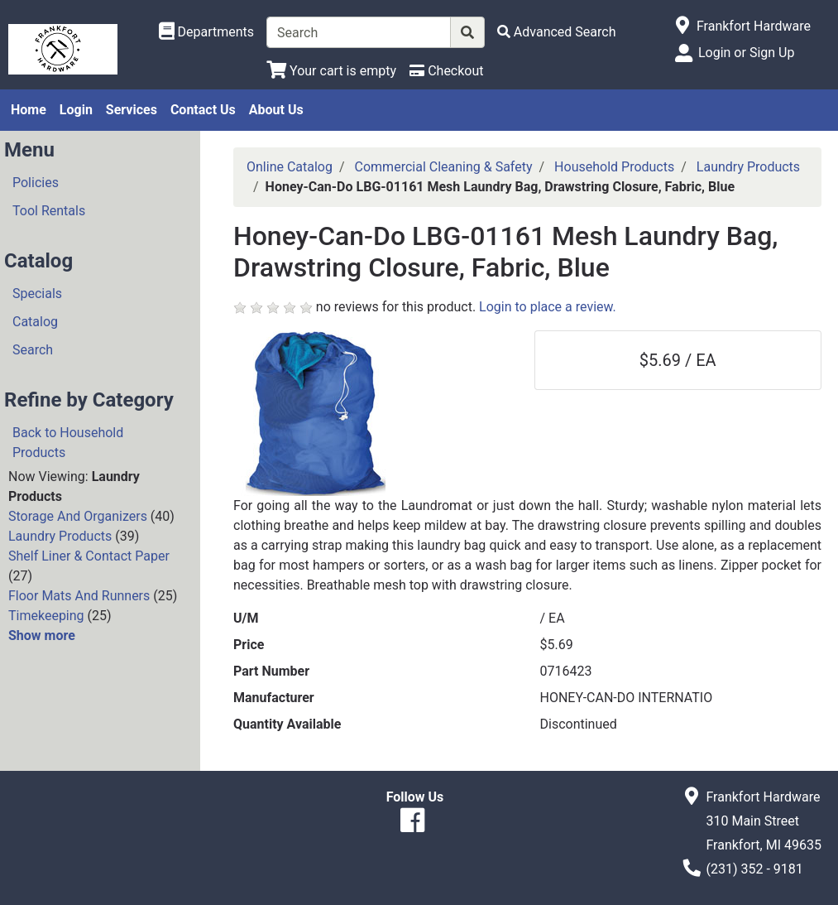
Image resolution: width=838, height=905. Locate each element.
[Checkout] (446, 71)
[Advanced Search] (556, 32)
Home (28, 110)
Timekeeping (46, 615)
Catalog (35, 322)
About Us (276, 110)
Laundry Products (60, 536)
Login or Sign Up (746, 52)
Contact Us (203, 110)
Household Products (614, 167)
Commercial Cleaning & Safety (444, 167)
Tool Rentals (48, 211)
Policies (35, 182)
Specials (37, 293)
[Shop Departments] (207, 32)
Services (131, 110)
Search (32, 350)
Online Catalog (290, 167)
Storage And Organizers (77, 516)
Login (76, 110)
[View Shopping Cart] (331, 71)
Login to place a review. (547, 307)
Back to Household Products (67, 442)
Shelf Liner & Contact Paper (89, 556)
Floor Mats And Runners (79, 596)
